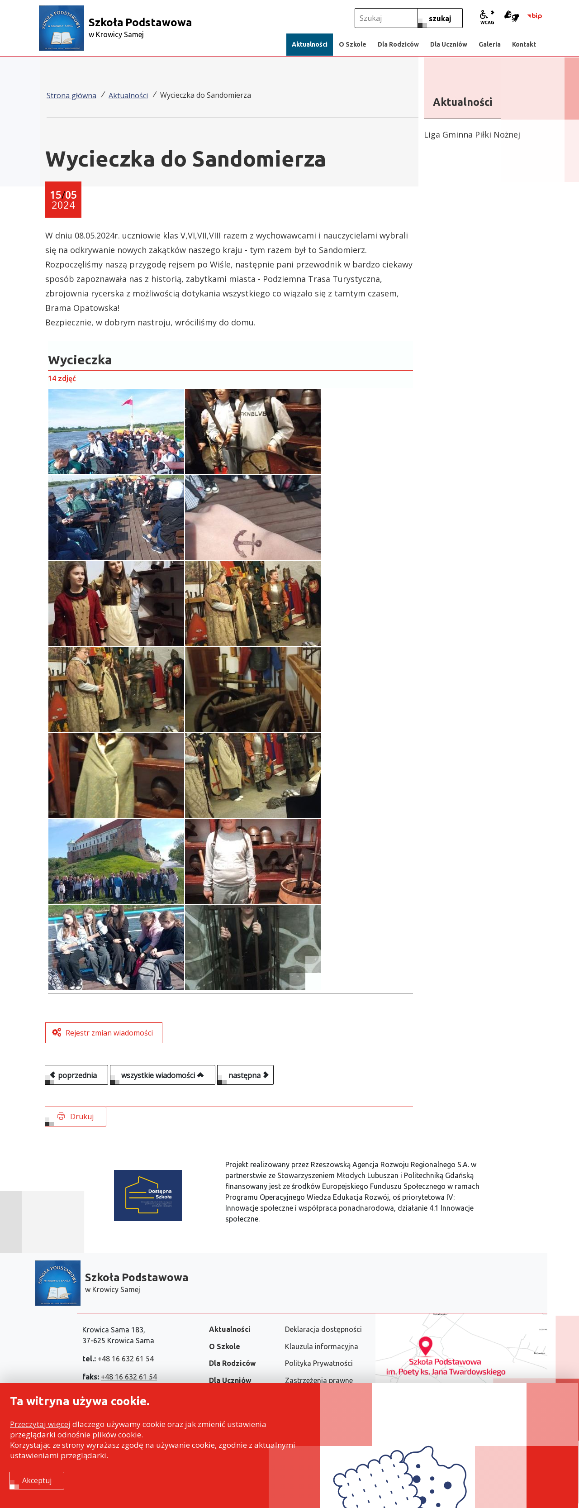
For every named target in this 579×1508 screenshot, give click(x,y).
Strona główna (71, 95)
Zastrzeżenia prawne (319, 1380)
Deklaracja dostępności (323, 1329)
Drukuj (75, 1116)
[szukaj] (440, 18)
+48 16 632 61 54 (126, 1359)
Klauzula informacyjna (321, 1346)
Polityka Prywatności (319, 1363)
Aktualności (128, 95)
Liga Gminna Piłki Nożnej (472, 134)
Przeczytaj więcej (40, 1425)
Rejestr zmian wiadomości (109, 1033)
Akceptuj (37, 1481)
